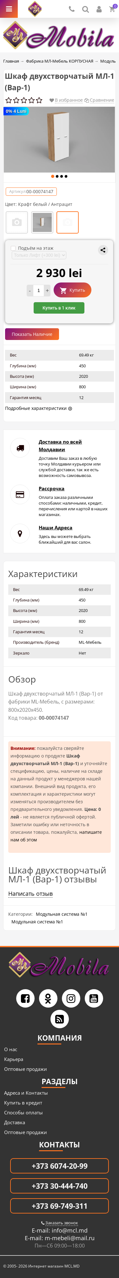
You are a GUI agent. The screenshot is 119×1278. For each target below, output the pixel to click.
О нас (10, 1049)
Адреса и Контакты (26, 1093)
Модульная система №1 (62, 914)
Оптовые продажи (25, 1069)
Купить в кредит (23, 1102)
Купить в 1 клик (59, 307)
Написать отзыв (30, 893)
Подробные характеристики (36, 408)
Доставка (14, 1122)
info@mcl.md (69, 1230)
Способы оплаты (23, 1112)
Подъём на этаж (32, 248)
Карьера (13, 1059)
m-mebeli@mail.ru (69, 1238)
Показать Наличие (32, 334)
